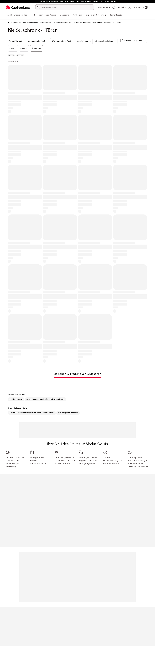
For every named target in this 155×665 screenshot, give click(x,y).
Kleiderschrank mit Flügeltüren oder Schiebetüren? (31, 412)
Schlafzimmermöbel (30, 23)
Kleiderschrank (97, 23)
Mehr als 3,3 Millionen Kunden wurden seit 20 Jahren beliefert (65, 459)
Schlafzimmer (16, 23)
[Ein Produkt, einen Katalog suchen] (38, 7)
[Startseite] (8, 23)
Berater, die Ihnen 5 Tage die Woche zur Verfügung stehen (88, 459)
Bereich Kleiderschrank (81, 23)
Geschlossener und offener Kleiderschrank (55, 23)
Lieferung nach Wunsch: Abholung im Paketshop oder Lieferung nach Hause (138, 461)
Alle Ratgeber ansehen (68, 412)
